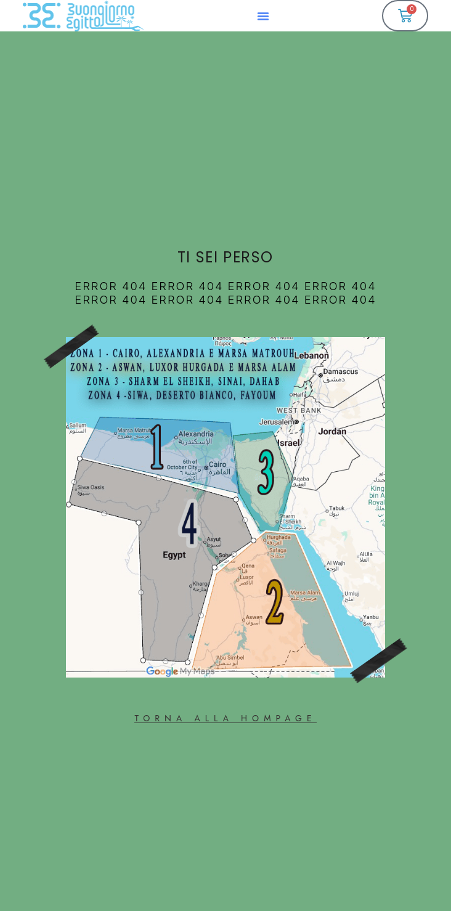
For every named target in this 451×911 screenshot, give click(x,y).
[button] (263, 16)
